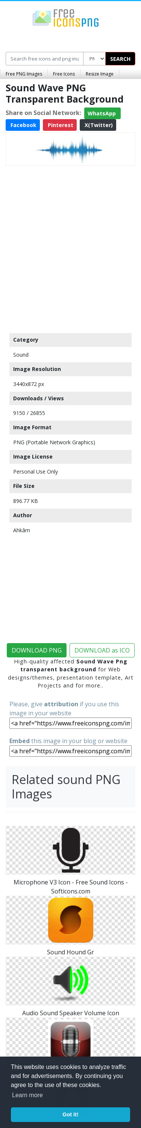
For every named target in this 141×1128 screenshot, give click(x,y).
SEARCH (120, 58)
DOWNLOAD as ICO (102, 650)
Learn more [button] (27, 1095)
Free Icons (64, 74)
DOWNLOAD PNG (37, 650)
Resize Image (100, 74)
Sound (21, 354)
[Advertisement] (70, 247)
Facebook (22, 125)
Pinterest (59, 125)
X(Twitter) (98, 125)
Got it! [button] (70, 1114)
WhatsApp (102, 113)
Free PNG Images (24, 74)
